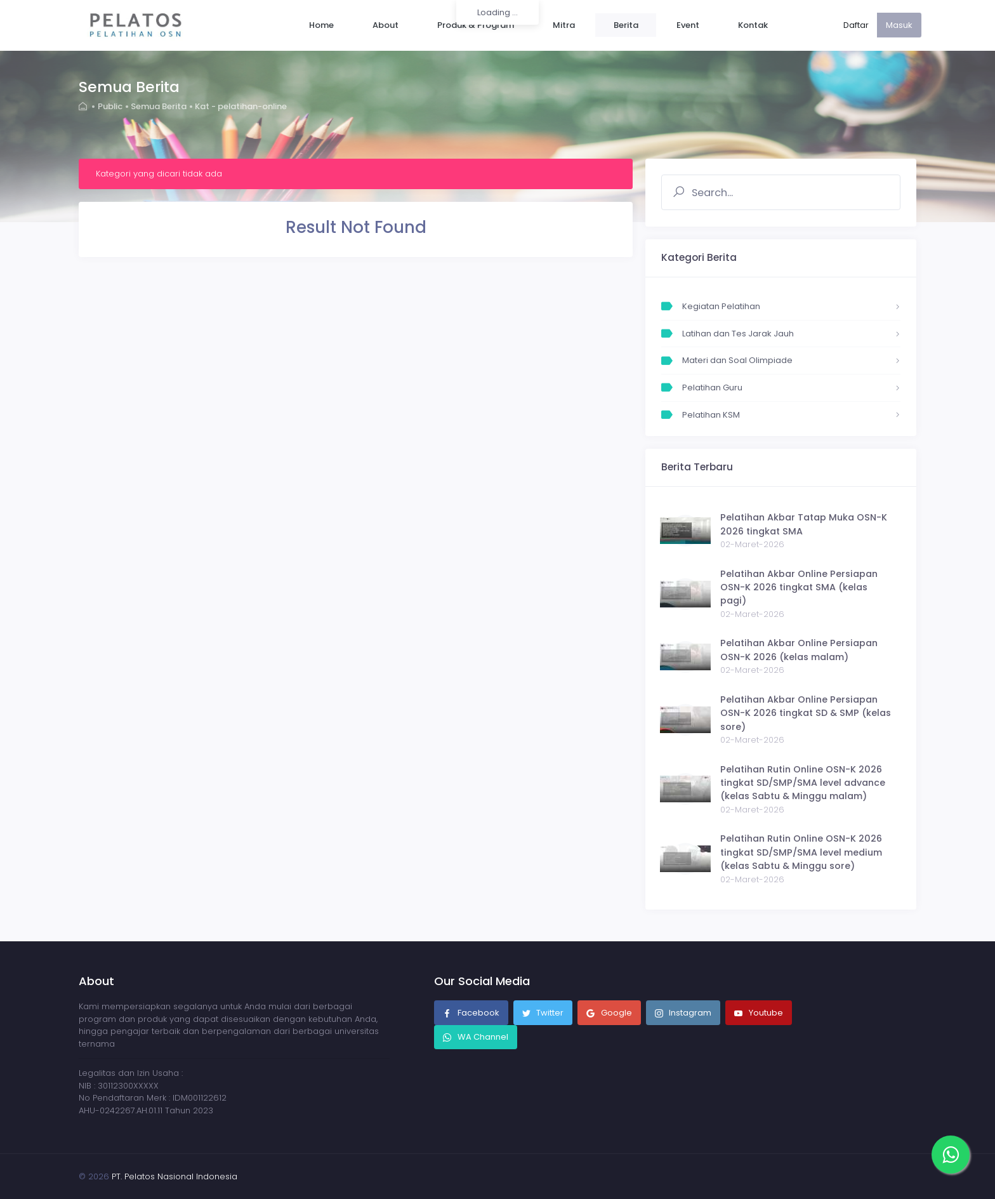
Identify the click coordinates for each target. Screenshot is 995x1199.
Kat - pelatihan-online (242, 106)
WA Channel (482, 1037)
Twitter (543, 1014)
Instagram (683, 1014)
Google (609, 1014)
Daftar (856, 25)
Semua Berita (159, 106)
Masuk (899, 25)
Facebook (471, 1014)
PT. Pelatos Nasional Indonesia (174, 1176)
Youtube (758, 1014)
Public (110, 106)
